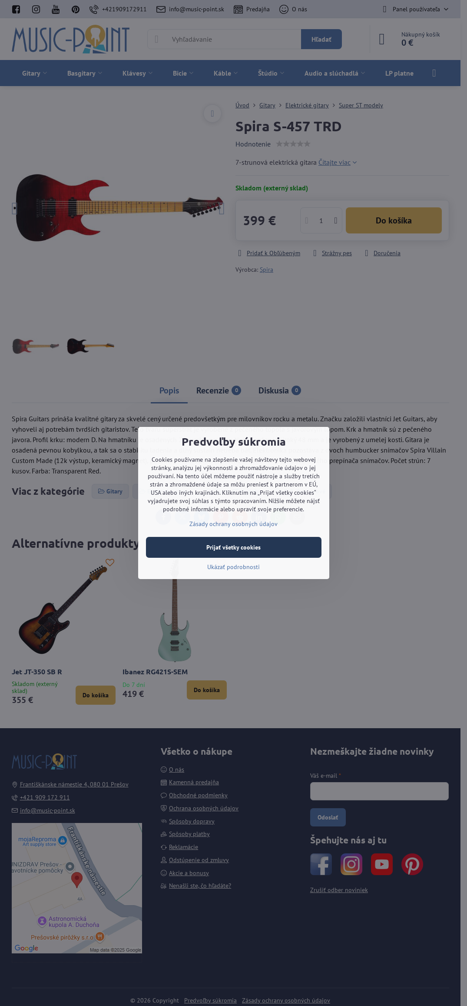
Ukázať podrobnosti (233, 567)
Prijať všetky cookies (233, 547)
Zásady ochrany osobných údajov (233, 524)
